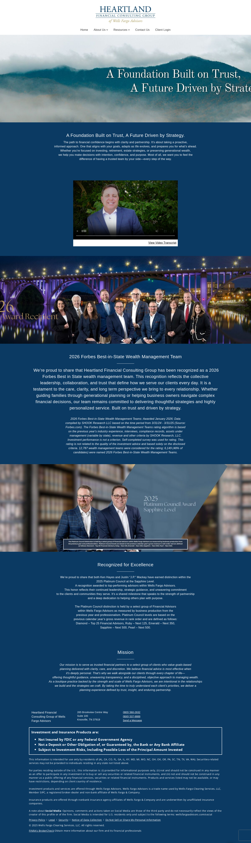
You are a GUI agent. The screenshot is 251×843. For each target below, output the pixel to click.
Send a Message (132, 720)
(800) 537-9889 (131, 716)
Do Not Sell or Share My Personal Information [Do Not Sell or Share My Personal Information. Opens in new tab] (133, 819)
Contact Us (142, 29)
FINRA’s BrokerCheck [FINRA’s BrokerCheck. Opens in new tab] (41, 830)
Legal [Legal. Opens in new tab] (52, 819)
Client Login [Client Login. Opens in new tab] (162, 29)
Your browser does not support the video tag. (125, 210)
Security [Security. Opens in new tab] (64, 819)
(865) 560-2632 (131, 712)
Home (84, 29)
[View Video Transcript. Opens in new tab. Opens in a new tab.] (162, 243)
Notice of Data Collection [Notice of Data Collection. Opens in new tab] (87, 819)
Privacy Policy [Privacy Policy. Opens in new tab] (37, 819)
